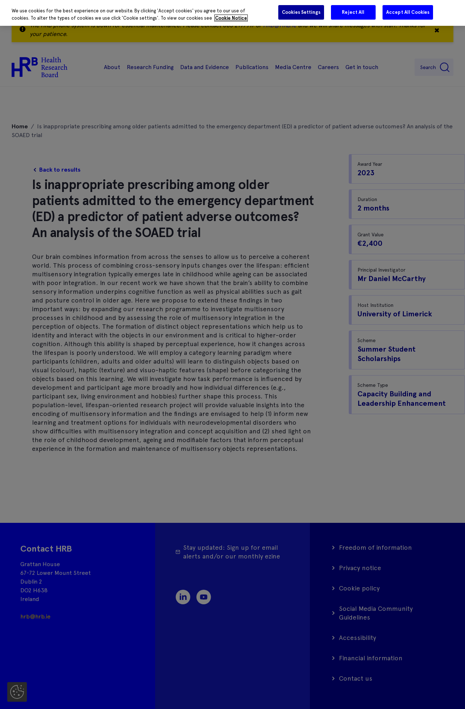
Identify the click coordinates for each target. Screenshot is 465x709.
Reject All (353, 12)
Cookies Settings (301, 12)
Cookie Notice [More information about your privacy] (231, 18)
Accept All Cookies (407, 12)
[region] (232, 13)
